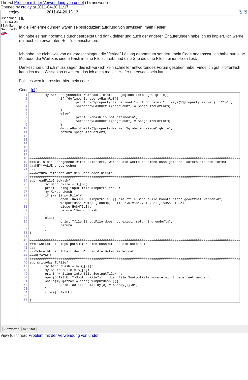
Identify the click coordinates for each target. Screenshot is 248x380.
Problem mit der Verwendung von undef (49, 2)
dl (33, 90)
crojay (26, 7)
